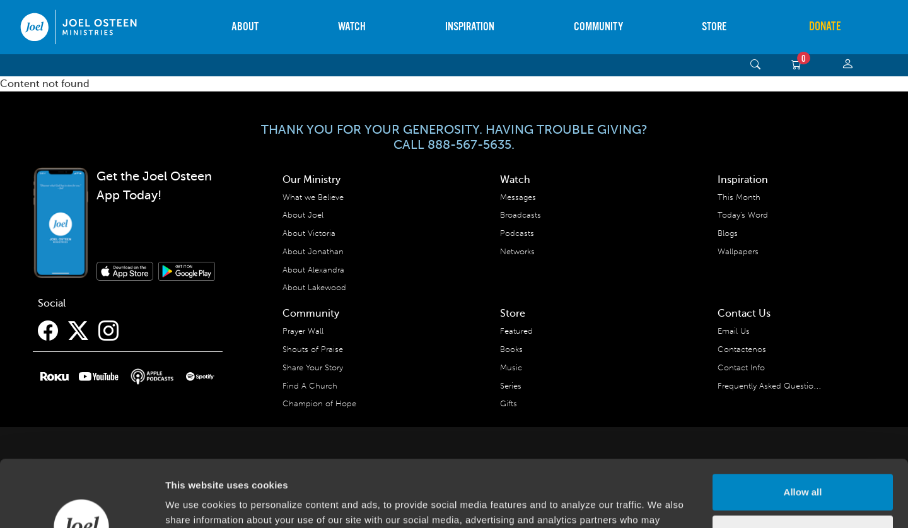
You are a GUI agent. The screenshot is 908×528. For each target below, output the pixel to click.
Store (714, 27)
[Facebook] (48, 331)
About (245, 27)
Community (598, 27)
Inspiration (469, 27)
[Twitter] (78, 331)
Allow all (803, 425)
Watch (352, 27)
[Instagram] (108, 331)
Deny (803, 466)
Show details (194, 503)
